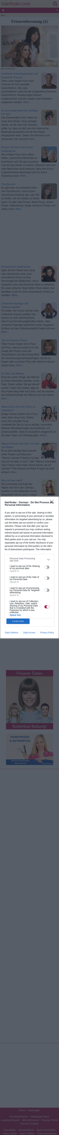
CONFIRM (18, 621)
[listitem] (29, 559)
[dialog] (29, 567)
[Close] (53, 503)
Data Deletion (11, 632)
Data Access (29, 632)
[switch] (46, 567)
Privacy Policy (47, 632)
